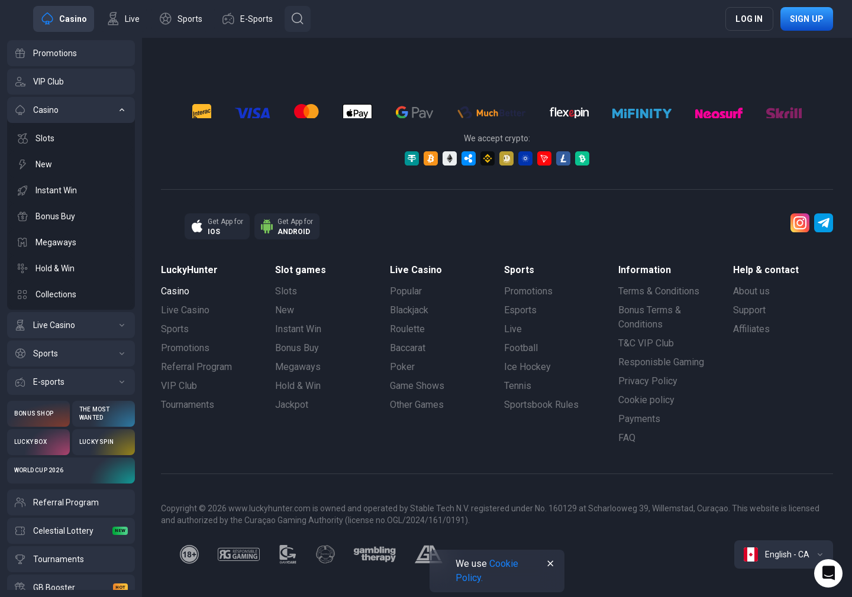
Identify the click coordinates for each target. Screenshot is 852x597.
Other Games (417, 404)
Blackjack (409, 310)
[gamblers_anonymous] (429, 554)
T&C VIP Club (646, 343)
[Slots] (71, 138)
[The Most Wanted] (103, 414)
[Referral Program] (71, 502)
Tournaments (187, 404)
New (284, 310)
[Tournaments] (71, 559)
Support (749, 310)
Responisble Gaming (661, 362)
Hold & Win (298, 385)
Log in (749, 19)
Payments (639, 418)
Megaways (298, 366)
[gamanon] (325, 554)
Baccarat (407, 347)
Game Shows (417, 385)
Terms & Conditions (658, 291)
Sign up (807, 19)
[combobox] (783, 554)
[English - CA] (783, 554)
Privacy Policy (647, 381)
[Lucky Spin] (103, 442)
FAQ (626, 437)
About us (751, 291)
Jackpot (291, 404)
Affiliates (751, 329)
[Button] (298, 19)
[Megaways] (71, 242)
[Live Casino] (71, 325)
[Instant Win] (71, 190)
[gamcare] (288, 554)
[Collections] (71, 294)
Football (521, 347)
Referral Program (196, 366)
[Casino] (71, 110)
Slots (286, 291)
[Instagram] (799, 222)
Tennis (517, 385)
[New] (71, 164)
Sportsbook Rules (541, 404)
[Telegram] (823, 222)
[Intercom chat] (828, 573)
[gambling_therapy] (375, 554)
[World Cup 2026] (71, 471)
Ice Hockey (527, 366)
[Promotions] (71, 53)
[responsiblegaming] (239, 554)
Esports (520, 310)
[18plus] (189, 554)
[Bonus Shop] (38, 414)
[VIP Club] (71, 82)
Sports (175, 329)
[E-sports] (71, 382)
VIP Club (179, 385)
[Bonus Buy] (71, 216)
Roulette (407, 329)
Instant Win (298, 329)
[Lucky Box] (38, 442)
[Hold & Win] (71, 268)
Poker (402, 366)
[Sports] (71, 353)
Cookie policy (646, 399)
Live (513, 329)
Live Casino (185, 310)
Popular (406, 291)
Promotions (185, 347)
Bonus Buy (297, 347)
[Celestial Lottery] (71, 531)
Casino (175, 291)
